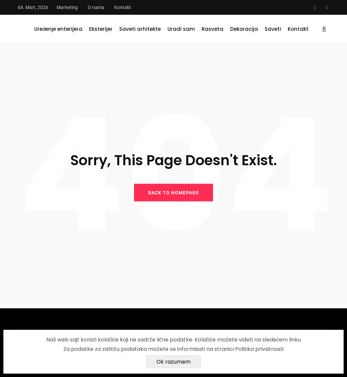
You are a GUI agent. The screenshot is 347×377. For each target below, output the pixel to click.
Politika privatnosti (259, 349)
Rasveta (212, 29)
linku (295, 339)
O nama (96, 7)
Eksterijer (101, 29)
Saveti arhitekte (140, 29)
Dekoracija (244, 29)
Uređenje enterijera (58, 29)
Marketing (67, 7)
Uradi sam (181, 29)
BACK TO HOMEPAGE (173, 192)
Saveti (273, 29)
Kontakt (122, 7)
